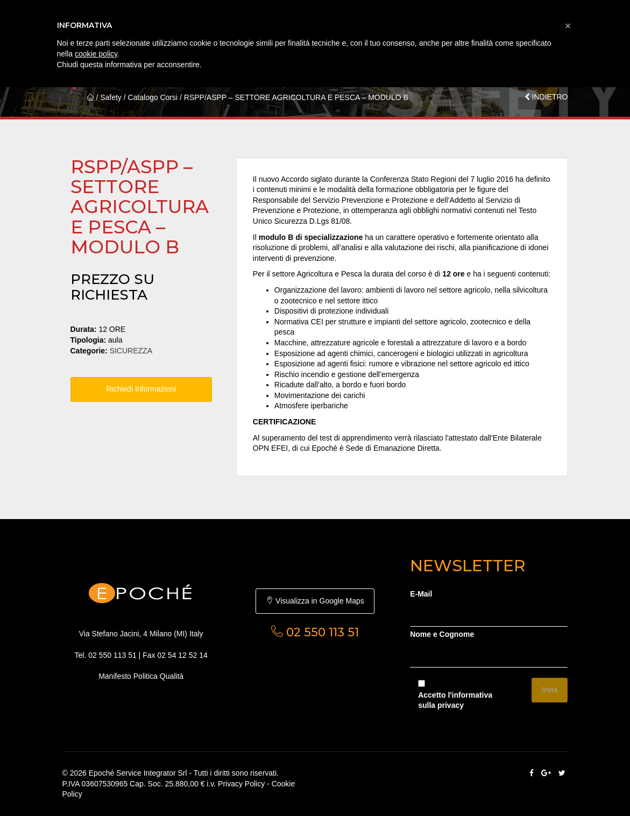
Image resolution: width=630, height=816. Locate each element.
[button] (568, 25)
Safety (111, 97)
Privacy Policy (241, 783)
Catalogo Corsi (153, 97)
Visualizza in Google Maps (315, 601)
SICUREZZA (131, 350)
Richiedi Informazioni (141, 389)
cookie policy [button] (96, 53)
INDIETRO (546, 97)
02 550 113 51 (112, 655)
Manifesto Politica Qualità (140, 676)
